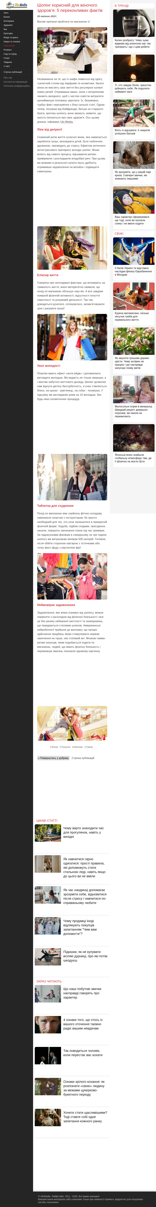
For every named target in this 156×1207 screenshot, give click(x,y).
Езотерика (9, 21)
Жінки (55, 747)
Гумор (89, 747)
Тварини (8, 62)
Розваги (7, 50)
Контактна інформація (15, 81)
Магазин (78, 747)
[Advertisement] (72, 200)
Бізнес (7, 17)
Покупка (65, 747)
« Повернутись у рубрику (53, 758)
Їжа (5, 29)
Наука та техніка (12, 41)
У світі (7, 66)
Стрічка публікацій (83, 758)
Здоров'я (8, 25)
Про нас (8, 77)
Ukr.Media (66, 121)
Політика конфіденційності (18, 86)
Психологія (9, 45)
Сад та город (10, 54)
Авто (6, 13)
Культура (8, 33)
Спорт (7, 58)
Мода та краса (11, 37)
